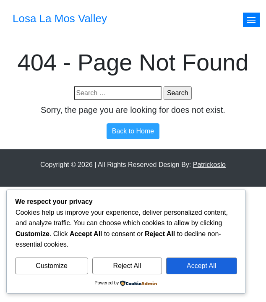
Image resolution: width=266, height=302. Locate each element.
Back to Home (133, 131)
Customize (52, 265)
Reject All (127, 265)
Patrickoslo (209, 164)
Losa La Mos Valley (60, 18)
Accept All (201, 265)
